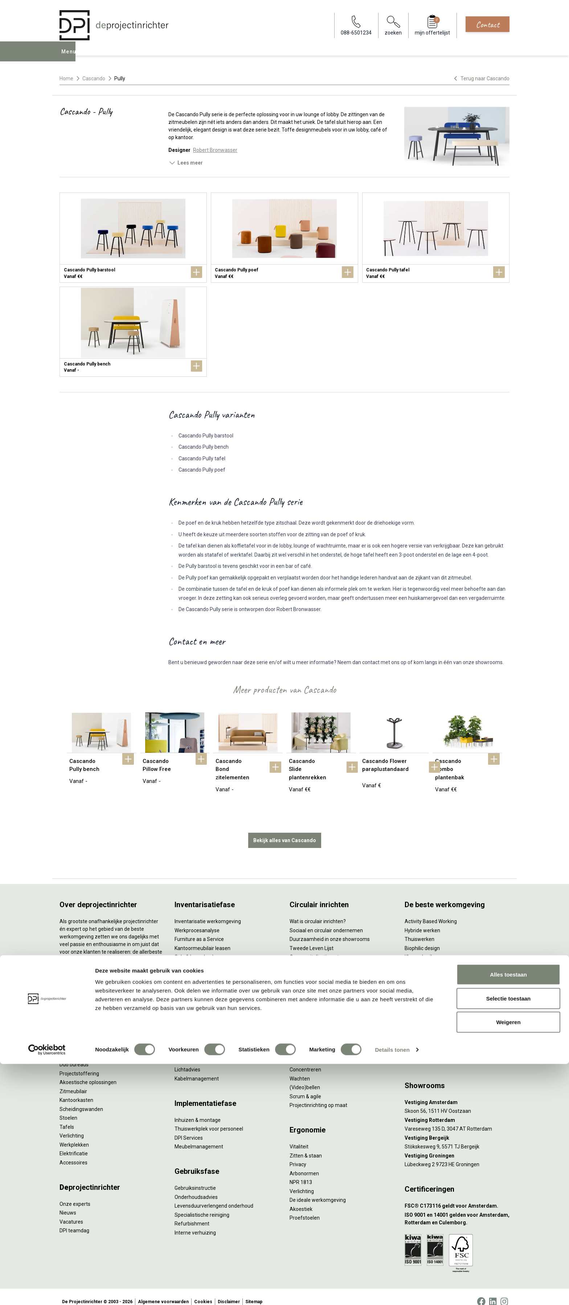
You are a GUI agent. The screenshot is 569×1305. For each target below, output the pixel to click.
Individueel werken (311, 1051)
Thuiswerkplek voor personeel (209, 1119)
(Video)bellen (305, 1077)
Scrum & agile (305, 1087)
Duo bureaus (74, 1055)
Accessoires (73, 1153)
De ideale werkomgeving (318, 1190)
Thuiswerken (419, 929)
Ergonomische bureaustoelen (93, 1037)
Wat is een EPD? (308, 1000)
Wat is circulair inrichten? (318, 911)
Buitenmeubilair (423, 983)
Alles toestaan (508, 1215)
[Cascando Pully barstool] (133, 237)
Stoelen (68, 1108)
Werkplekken (74, 1135)
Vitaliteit (299, 1137)
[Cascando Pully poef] (284, 237)
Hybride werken (422, 921)
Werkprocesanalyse (197, 921)
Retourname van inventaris (206, 965)
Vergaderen (303, 1042)
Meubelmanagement (199, 1137)
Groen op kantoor (424, 956)
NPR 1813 (301, 1172)
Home (66, 78)
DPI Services (189, 1128)
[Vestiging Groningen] (457, 1146)
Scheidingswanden (81, 1099)
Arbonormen (304, 1164)
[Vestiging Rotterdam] (457, 1110)
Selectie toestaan (508, 1239)
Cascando (93, 78)
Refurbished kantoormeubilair (209, 956)
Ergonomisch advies (198, 1051)
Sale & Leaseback (195, 947)
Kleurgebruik (419, 947)
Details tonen (392, 1291)
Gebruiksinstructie (195, 1178)
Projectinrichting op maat (318, 1095)
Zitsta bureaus (76, 1046)
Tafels (67, 1117)
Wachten (300, 1069)
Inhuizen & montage (198, 1110)
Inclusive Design (423, 974)
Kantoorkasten (76, 1090)
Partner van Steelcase (430, 965)
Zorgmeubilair (421, 992)
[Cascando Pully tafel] (436, 237)
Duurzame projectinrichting (321, 965)
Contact (487, 24)
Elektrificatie (74, 1144)
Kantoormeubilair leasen (202, 938)
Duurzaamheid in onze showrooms (330, 929)
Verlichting (72, 1126)
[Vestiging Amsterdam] (457, 1092)
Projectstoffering (79, 1064)
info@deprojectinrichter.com (441, 1051)
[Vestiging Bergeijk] (457, 1128)
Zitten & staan (306, 1146)
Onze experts (75, 1194)
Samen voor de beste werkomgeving (332, 974)
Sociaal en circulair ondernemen (326, 921)
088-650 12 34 (425, 1042)
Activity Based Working (431, 911)
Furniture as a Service (199, 929)
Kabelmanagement (197, 1069)
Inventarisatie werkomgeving (208, 911)
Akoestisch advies (195, 1042)
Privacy (298, 1154)
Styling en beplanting (198, 1024)
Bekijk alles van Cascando (284, 830)
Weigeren (508, 1263)
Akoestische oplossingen (88, 1072)
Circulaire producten (313, 992)
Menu (70, 57)
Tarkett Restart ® (310, 956)
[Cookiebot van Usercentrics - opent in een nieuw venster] (47, 1290)
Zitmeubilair (73, 1081)
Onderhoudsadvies (196, 1187)
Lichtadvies (187, 1060)
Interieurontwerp (194, 1015)
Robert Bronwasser (215, 150)
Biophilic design (422, 938)
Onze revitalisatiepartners (319, 947)
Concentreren (305, 1060)
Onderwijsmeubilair (427, 1000)
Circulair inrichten (194, 1033)
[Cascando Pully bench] (133, 331)
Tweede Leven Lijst (311, 938)
